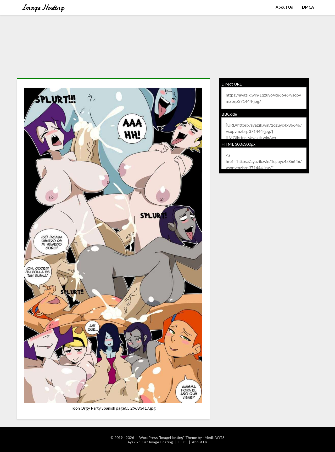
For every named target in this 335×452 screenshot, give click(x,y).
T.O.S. (182, 442)
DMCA (308, 7)
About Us (284, 7)
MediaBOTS (215, 437)
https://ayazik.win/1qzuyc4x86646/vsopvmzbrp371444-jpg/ (264, 98)
